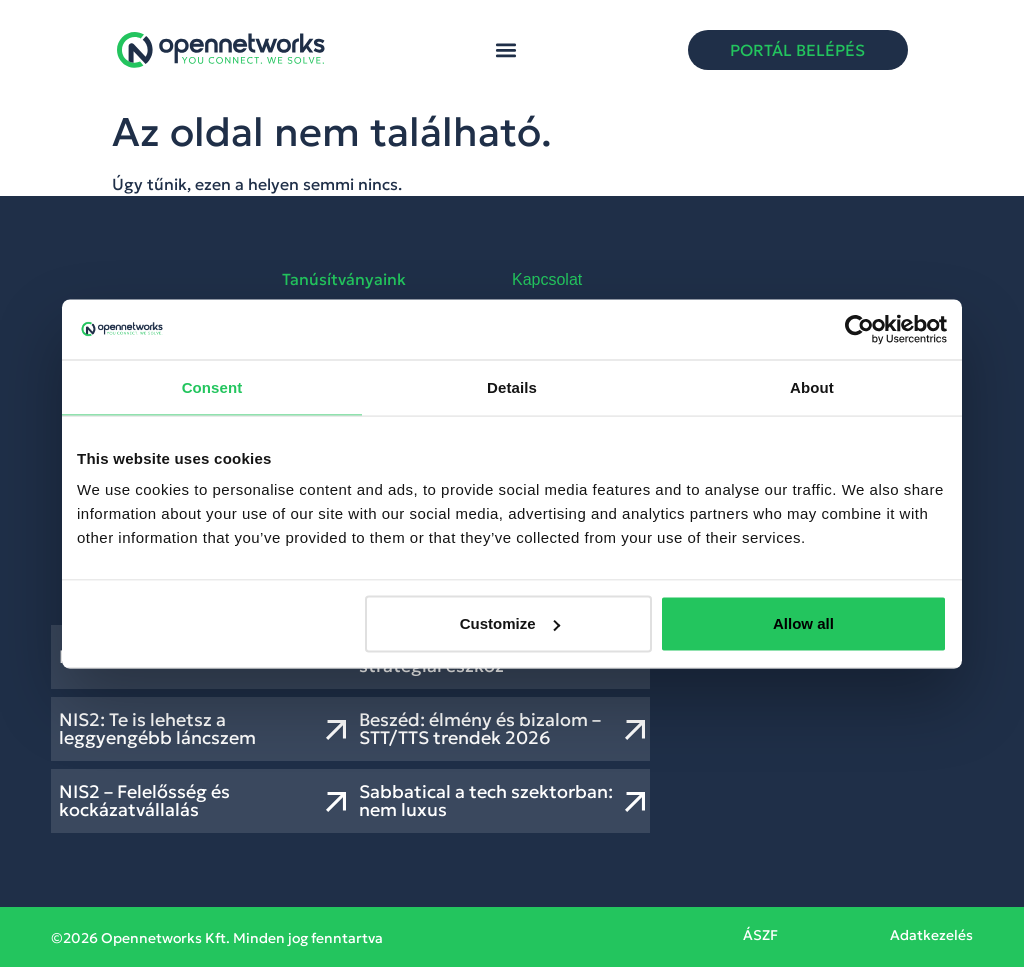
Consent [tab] (212, 386)
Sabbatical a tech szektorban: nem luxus (486, 800)
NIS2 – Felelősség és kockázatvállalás (144, 800)
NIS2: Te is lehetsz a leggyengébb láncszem (157, 728)
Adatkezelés (931, 935)
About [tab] (812, 386)
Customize (510, 623)
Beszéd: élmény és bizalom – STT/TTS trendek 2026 (480, 728)
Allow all (803, 623)
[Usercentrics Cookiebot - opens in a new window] (859, 329)
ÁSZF (760, 935)
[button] (506, 50)
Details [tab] (512, 386)
